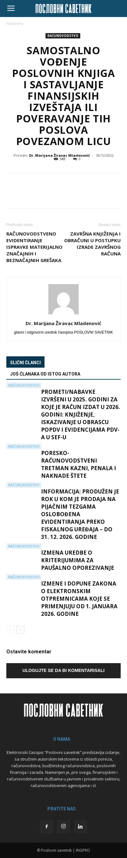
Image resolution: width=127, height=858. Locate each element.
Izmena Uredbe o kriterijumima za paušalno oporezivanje (77, 560)
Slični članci (25, 362)
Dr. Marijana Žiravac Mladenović (59, 155)
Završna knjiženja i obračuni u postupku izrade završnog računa (92, 244)
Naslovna (14, 23)
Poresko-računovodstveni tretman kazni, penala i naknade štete (78, 464)
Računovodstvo (62, 35)
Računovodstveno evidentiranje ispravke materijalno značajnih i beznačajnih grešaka (34, 247)
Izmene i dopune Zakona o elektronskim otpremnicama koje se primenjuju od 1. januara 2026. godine (79, 598)
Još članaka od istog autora (45, 373)
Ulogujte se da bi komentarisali (63, 670)
